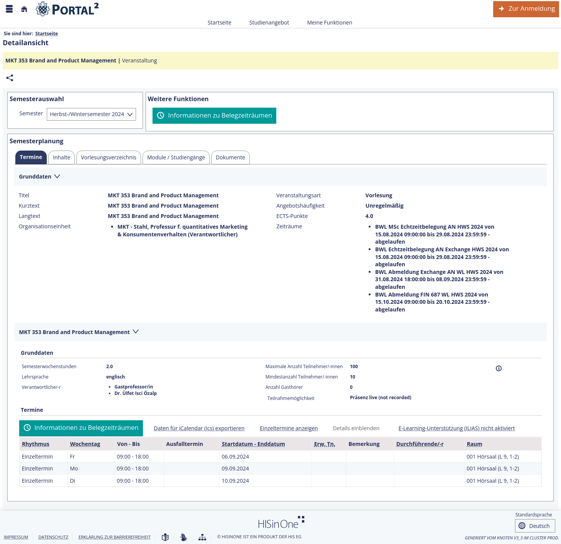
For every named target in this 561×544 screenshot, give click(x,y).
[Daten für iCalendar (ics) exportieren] (196, 428)
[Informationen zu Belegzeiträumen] (214, 116)
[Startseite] (24, 9)
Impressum (16, 537)
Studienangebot (265, 22)
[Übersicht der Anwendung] (202, 537)
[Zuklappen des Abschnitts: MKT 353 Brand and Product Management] (280, 332)
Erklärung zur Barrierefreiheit (115, 537)
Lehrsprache (35, 377)
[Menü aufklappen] (9, 9)
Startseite (219, 22)
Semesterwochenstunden (49, 366)
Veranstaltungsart (298, 195)
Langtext (29, 216)
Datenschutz (53, 537)
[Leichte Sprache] (165, 537)
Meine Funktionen (325, 22)
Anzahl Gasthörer (284, 387)
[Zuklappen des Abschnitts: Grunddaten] (280, 177)
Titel (24, 195)
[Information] (499, 368)
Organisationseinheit (45, 226)
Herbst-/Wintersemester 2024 (87, 114)
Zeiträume (289, 226)
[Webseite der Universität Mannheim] (67, 9)
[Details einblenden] (353, 428)
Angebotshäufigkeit (300, 205)
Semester (31, 113)
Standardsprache (533, 514)
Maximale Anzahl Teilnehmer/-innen (304, 366)
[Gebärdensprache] (184, 537)
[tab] (31, 157)
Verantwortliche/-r (41, 387)
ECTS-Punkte (292, 216)
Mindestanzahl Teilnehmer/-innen (302, 377)
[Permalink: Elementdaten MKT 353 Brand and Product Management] (9, 78)
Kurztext (29, 205)
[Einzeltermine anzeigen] (285, 428)
